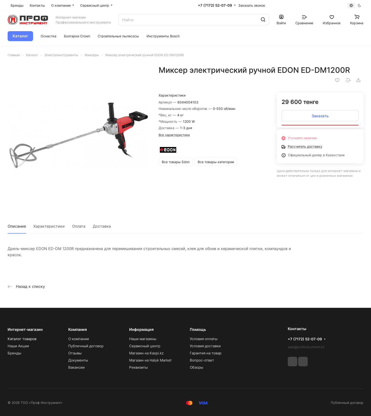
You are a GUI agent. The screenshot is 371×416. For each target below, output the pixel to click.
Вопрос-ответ (202, 360)
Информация (141, 329)
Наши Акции (18, 346)
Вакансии (76, 367)
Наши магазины (142, 339)
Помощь (198, 329)
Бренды (14, 353)
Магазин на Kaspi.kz (146, 353)
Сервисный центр (144, 346)
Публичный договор (85, 346)
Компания (77, 329)
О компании (78, 339)
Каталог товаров (22, 339)
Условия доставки (205, 346)
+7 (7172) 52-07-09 (215, 5)
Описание (17, 226)
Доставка (102, 226)
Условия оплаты (203, 339)
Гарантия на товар (205, 353)
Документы (78, 360)
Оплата (78, 226)
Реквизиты (138, 367)
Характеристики (49, 226)
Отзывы (75, 353)
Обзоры (196, 367)
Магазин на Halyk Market (150, 360)
